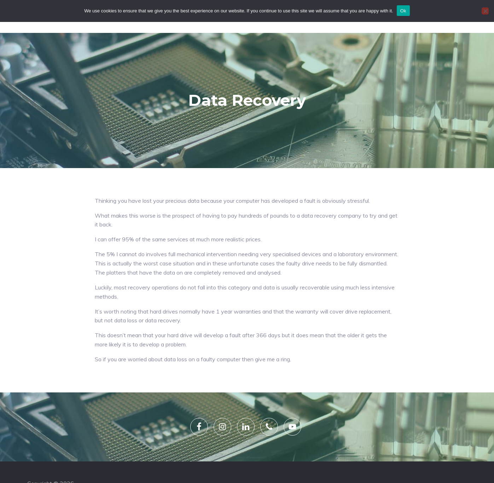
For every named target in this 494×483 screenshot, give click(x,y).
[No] (485, 11)
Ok (403, 10)
